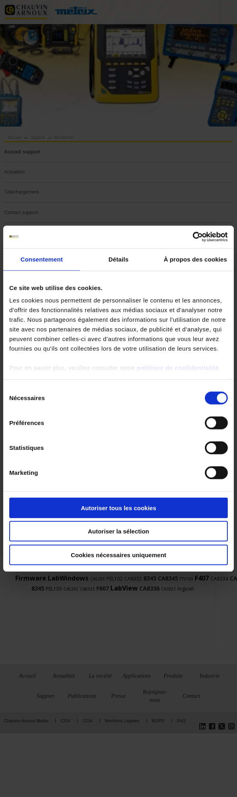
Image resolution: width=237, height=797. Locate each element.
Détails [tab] (118, 258)
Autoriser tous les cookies (118, 507)
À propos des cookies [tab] (195, 258)
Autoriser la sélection (118, 531)
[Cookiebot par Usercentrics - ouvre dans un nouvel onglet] (192, 237)
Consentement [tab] (41, 258)
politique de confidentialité (178, 367)
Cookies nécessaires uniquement (118, 554)
